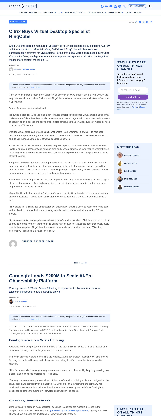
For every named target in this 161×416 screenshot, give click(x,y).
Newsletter (137, 6)
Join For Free (133, 97)
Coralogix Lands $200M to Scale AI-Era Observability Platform (23, 295)
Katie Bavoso (130, 171)
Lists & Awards (129, 369)
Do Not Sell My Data (132, 399)
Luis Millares (130, 179)
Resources (127, 373)
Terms (134, 107)
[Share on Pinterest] (147, 22)
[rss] (115, 6)
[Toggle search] (150, 6)
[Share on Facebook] (140, 22)
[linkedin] (106, 6)
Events (138, 13)
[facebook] (102, 6)
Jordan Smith (130, 163)
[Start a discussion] (136, 22)
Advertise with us (107, 360)
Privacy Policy (32, 395)
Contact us (104, 356)
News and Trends (18, 22)
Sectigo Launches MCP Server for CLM (134, 294)
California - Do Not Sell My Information (58, 395)
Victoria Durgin (131, 187)
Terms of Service (16, 395)
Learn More (34, 87)
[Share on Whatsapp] (151, 22)
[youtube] (110, 6)
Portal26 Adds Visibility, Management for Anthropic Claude (96, 295)
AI (60, 12)
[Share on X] (144, 22)
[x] (124, 6)
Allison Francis (131, 155)
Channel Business (30, 12)
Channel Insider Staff (22, 69)
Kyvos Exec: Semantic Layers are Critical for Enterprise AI (62, 294)
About (128, 13)
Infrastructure (75, 12)
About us (104, 353)
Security (50, 12)
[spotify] (119, 6)
